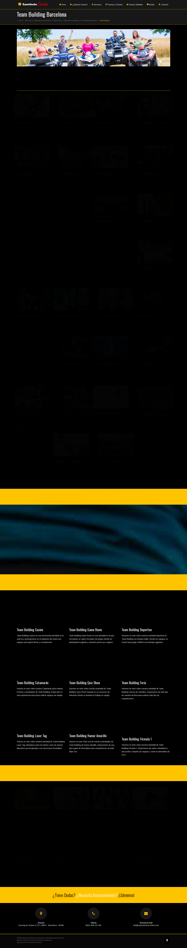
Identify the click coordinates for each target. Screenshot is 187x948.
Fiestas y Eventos (114, 5)
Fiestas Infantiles (135, 5)
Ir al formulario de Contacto (147, 567)
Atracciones (57, 20)
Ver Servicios (147, 559)
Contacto (163, 5)
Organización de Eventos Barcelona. (29, 942)
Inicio (62, 5)
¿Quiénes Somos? (79, 5)
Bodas (151, 5)
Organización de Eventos (42, 20)
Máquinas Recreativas (71, 20)
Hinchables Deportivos (89, 20)
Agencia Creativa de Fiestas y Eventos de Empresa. (34, 940)
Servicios (96, 5)
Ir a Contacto (137, 497)
